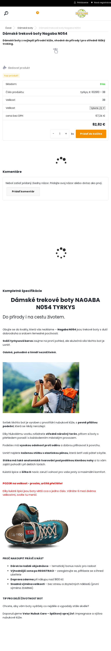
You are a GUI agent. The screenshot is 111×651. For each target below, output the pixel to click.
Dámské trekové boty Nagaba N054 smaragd (68, 238)
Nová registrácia (102, 2)
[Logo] (81, 13)
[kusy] (60, 134)
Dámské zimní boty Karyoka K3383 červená (41, 237)
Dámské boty (25, 28)
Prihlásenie (82, 2)
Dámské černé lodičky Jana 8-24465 (95, 242)
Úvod (8, 28)
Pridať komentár (23, 191)
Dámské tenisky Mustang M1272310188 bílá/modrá (13, 246)
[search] (6, 13)
